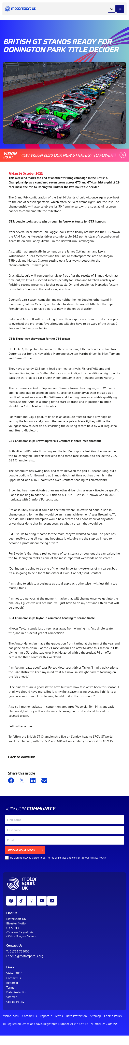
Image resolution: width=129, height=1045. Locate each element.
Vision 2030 (14, 973)
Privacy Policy (98, 857)
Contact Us (13, 978)
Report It (12, 983)
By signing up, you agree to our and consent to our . (58, 857)
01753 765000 (19, 951)
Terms (10, 987)
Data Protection (16, 992)
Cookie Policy (15, 1002)
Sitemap (11, 997)
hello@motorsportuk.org (26, 956)
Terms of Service (56, 857)
